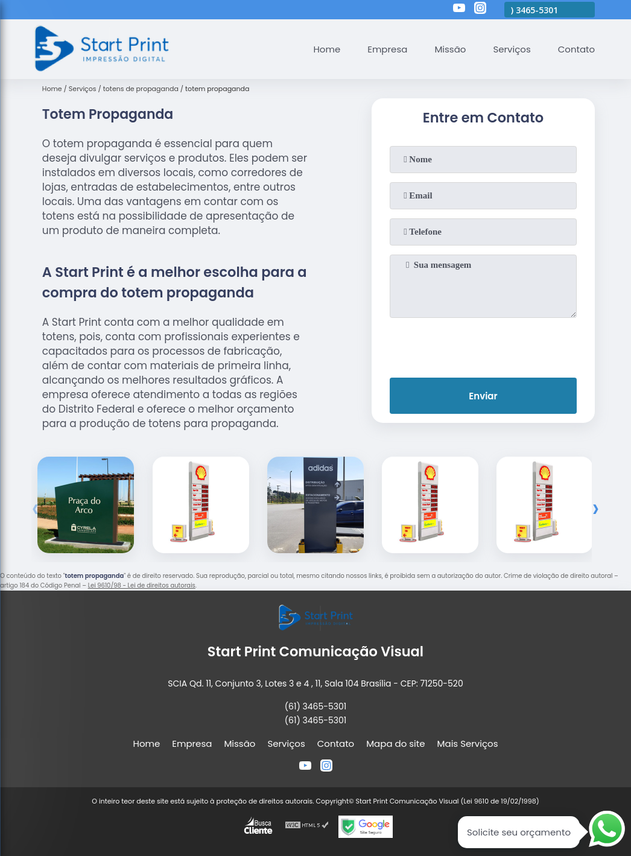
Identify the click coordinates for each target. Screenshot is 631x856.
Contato (576, 49)
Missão (450, 49)
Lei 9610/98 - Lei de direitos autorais (141, 585)
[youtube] (459, 9)
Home (326, 49)
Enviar (483, 396)
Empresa (387, 49)
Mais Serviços (467, 743)
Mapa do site (395, 743)
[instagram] (480, 9)
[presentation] (483, 345)
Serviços (511, 49)
